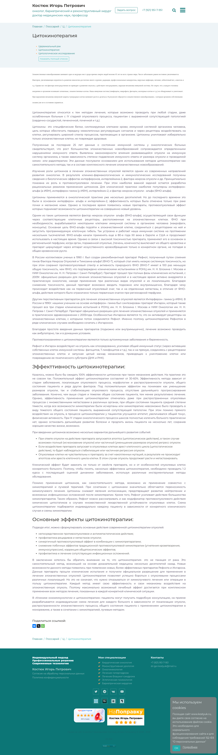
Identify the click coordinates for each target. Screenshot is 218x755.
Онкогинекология (112, 669)
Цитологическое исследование (57, 53)
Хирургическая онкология (117, 662)
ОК (176, 748)
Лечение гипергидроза (115, 673)
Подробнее (190, 747)
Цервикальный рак (50, 46)
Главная (37, 26)
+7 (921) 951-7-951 (152, 10)
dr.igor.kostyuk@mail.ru (163, 666)
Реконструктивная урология (118, 666)
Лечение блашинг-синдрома (118, 676)
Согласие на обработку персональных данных (58, 673)
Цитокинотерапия (49, 50)
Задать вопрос (126, 10)
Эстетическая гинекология (117, 679)
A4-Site (109, 739)
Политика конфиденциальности (50, 677)
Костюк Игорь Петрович (58, 5)
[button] (183, 10)
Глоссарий (52, 26)
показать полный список (54, 58)
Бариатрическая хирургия (117, 683)
